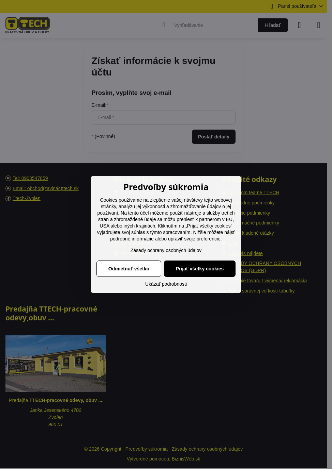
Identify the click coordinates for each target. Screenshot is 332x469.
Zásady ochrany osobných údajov (166, 250)
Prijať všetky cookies (200, 268)
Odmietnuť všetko (128, 268)
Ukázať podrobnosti (166, 284)
